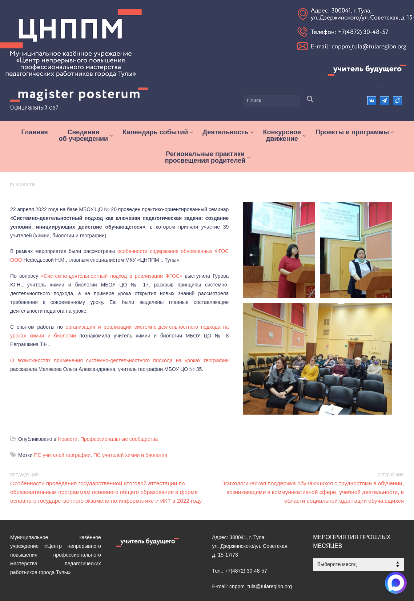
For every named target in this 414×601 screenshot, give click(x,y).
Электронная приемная (130, 581)
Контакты (86, 581)
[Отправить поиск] (310, 100)
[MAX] (243, 581)
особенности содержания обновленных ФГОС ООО (197, 242)
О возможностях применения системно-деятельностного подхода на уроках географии (122, 334)
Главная (19, 581)
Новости (22, 185)
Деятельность (53, 581)
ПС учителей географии (62, 420)
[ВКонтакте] (371, 100)
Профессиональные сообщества (119, 404)
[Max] (397, 100)
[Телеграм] (384, 100)
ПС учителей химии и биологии (130, 420)
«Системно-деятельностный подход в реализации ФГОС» (111, 267)
